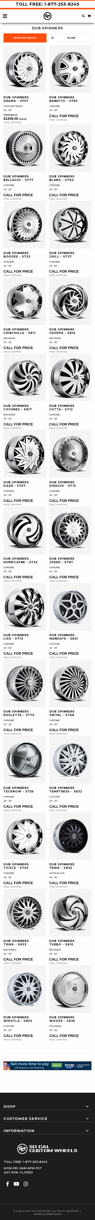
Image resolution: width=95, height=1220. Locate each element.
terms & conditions (47, 1214)
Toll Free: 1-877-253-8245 (47, 4)
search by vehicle (24, 38)
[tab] (47, 1105)
